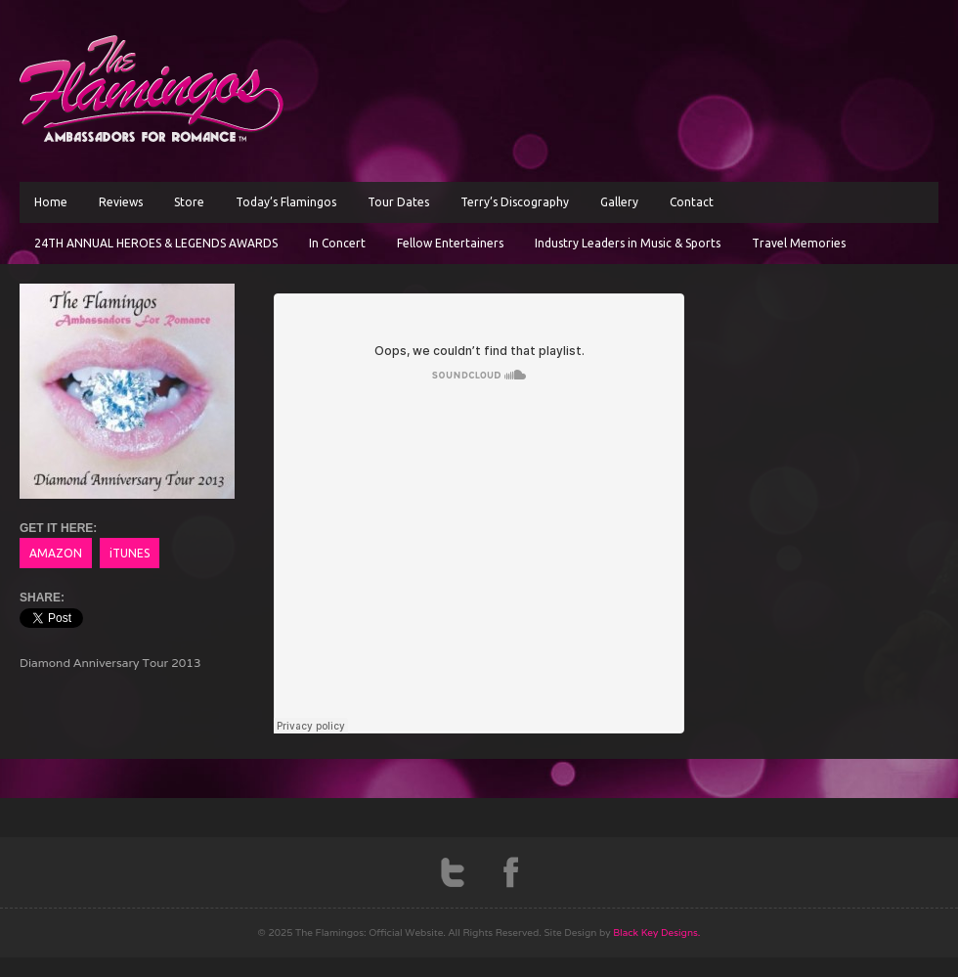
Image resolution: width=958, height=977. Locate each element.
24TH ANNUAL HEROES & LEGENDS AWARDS (156, 243)
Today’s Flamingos (286, 202)
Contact (692, 202)
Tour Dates (398, 202)
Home (50, 202)
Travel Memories (799, 243)
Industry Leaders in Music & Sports (627, 243)
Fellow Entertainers (450, 243)
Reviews (121, 202)
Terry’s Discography (514, 202)
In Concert (337, 243)
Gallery (619, 202)
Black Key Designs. (656, 932)
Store (189, 202)
